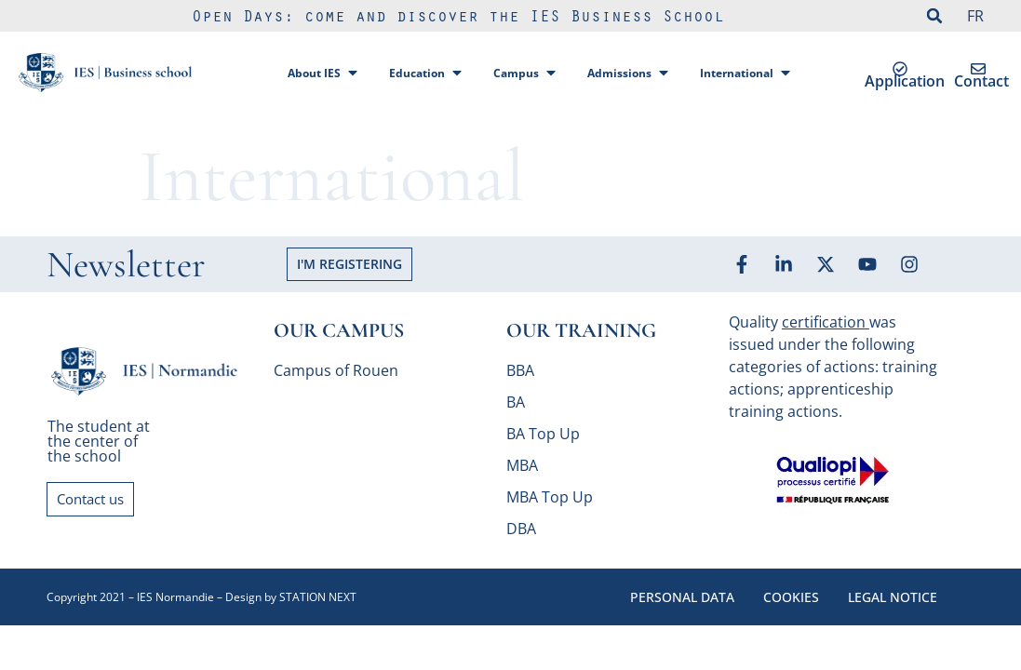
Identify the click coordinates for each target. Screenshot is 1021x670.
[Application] (900, 68)
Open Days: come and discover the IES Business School (458, 18)
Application (905, 81)
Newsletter (126, 264)
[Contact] (978, 68)
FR (975, 16)
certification (824, 322)
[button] (934, 16)
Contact (981, 81)
